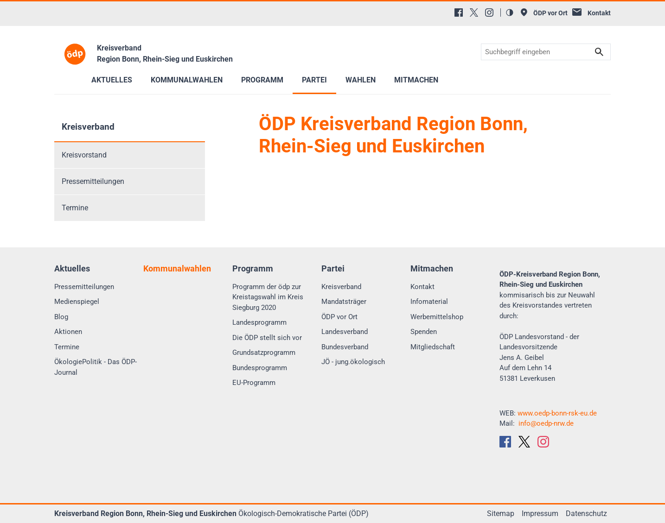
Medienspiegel (76, 301)
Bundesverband (344, 347)
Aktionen (68, 332)
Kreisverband (88, 126)
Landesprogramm (259, 322)
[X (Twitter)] (474, 12)
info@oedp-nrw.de (546, 423)
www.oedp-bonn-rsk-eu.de (557, 413)
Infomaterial (429, 301)
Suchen (599, 52)
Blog (61, 317)
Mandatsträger (343, 301)
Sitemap (500, 513)
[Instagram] (489, 12)
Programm (262, 80)
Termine (75, 207)
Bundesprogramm (259, 368)
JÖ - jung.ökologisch (353, 362)
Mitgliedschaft (432, 347)
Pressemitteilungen (93, 181)
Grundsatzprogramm (263, 352)
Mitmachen (416, 80)
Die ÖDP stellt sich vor (267, 338)
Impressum (540, 513)
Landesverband (344, 332)
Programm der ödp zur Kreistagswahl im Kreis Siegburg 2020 (267, 297)
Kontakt (422, 287)
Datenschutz (586, 513)
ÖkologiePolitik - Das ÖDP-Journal (95, 367)
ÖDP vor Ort (339, 317)
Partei (314, 80)
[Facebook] (458, 12)
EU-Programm (253, 382)
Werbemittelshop (436, 317)
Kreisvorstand (84, 155)
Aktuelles (111, 80)
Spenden (423, 332)
